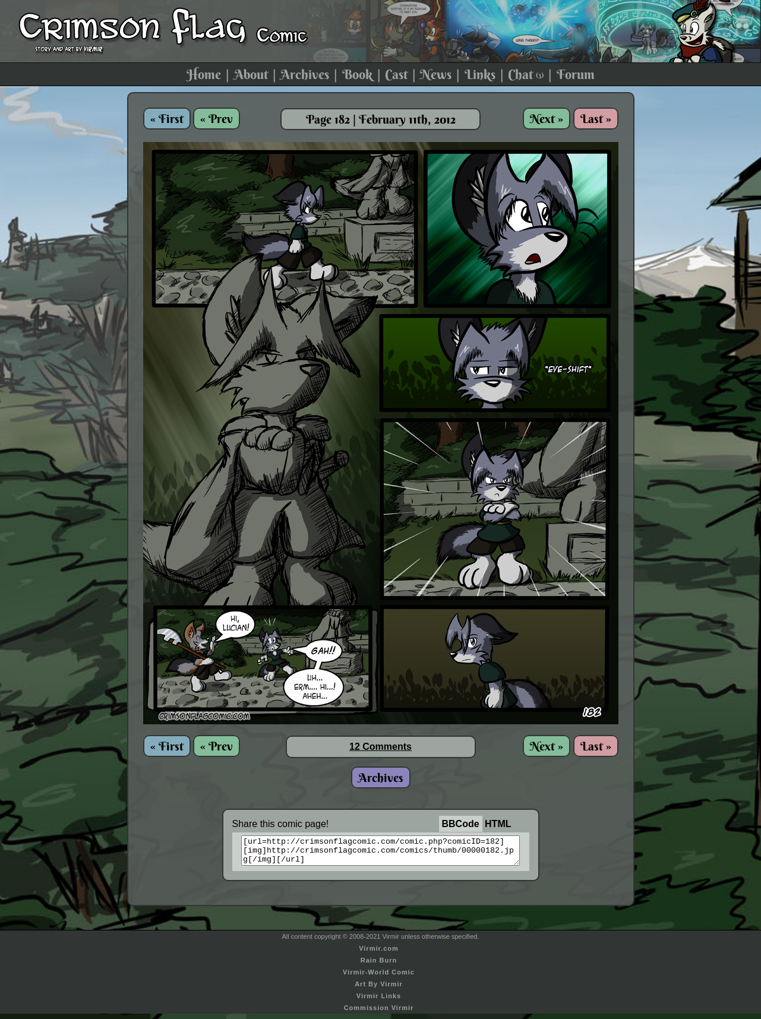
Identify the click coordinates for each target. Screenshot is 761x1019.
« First (167, 118)
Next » (546, 118)
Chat (526, 74)
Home (204, 74)
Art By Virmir (379, 989)
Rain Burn (379, 965)
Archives (304, 74)
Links (480, 74)
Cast (396, 74)
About (251, 74)
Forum (576, 74)
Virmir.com (379, 953)
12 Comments (380, 747)
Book (357, 74)
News (435, 74)
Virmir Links (378, 1001)
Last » (595, 118)
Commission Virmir (379, 1013)
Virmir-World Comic (379, 977)
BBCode (460, 824)
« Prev (216, 118)
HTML (498, 824)
